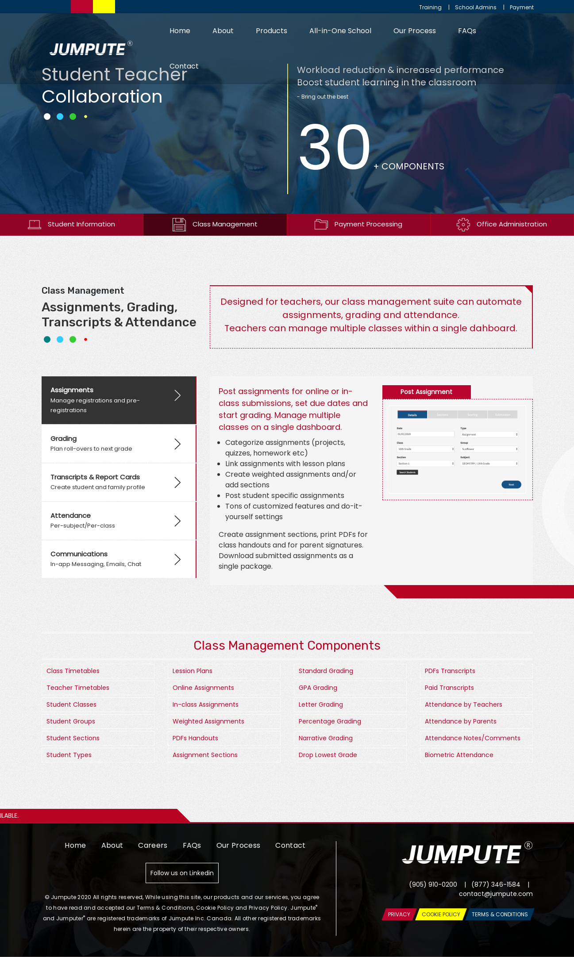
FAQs (467, 31)
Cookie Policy (215, 907)
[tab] (119, 400)
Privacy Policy (268, 907)
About (223, 31)
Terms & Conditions (165, 907)
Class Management (215, 224)
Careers (152, 845)
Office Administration (502, 224)
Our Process (414, 31)
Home (180, 31)
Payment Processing (358, 224)
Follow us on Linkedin (182, 873)
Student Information (71, 224)
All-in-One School (340, 31)
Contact (184, 66)
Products (271, 31)
